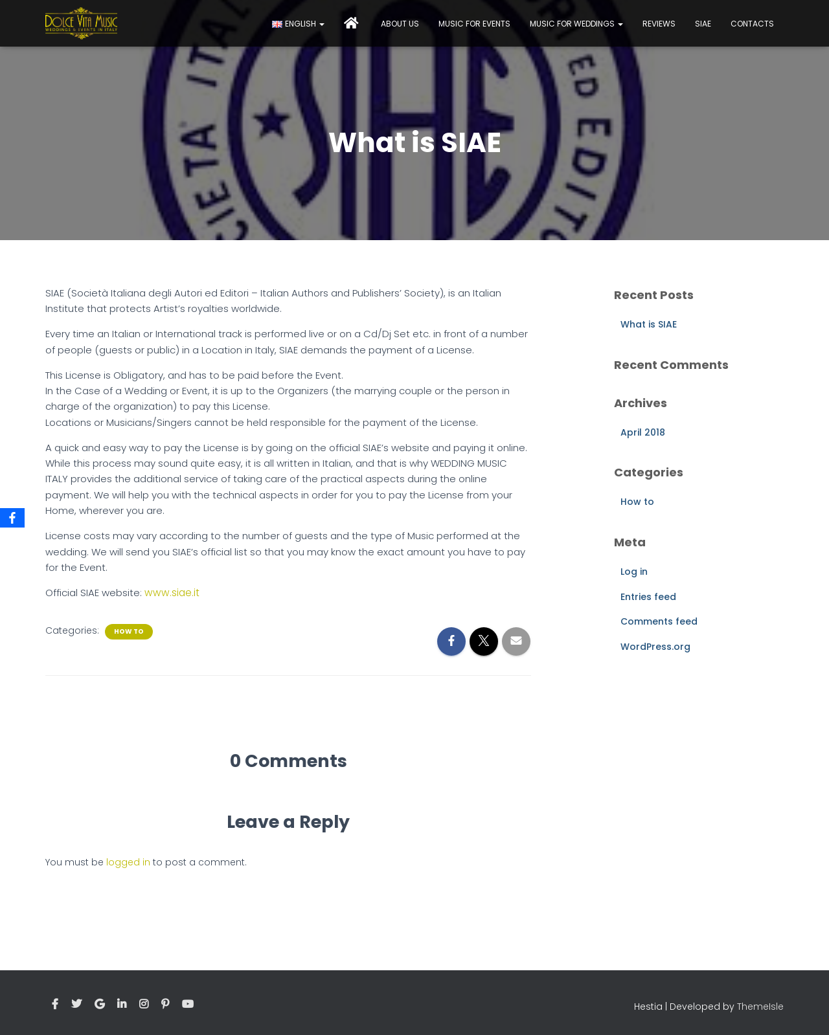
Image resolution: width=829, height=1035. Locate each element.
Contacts (752, 23)
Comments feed (659, 621)
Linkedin (122, 1004)
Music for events (474, 23)
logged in (128, 862)
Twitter (76, 1004)
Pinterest (165, 1004)
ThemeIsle (760, 1005)
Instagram (144, 1004)
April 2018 (642, 432)
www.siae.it (171, 592)
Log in (634, 571)
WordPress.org (655, 646)
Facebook (55, 1004)
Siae (703, 23)
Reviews (659, 23)
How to (129, 631)
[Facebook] (12, 518)
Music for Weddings (576, 23)
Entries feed (648, 596)
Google (99, 1004)
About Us (400, 23)
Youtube (188, 1004)
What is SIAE (648, 324)
